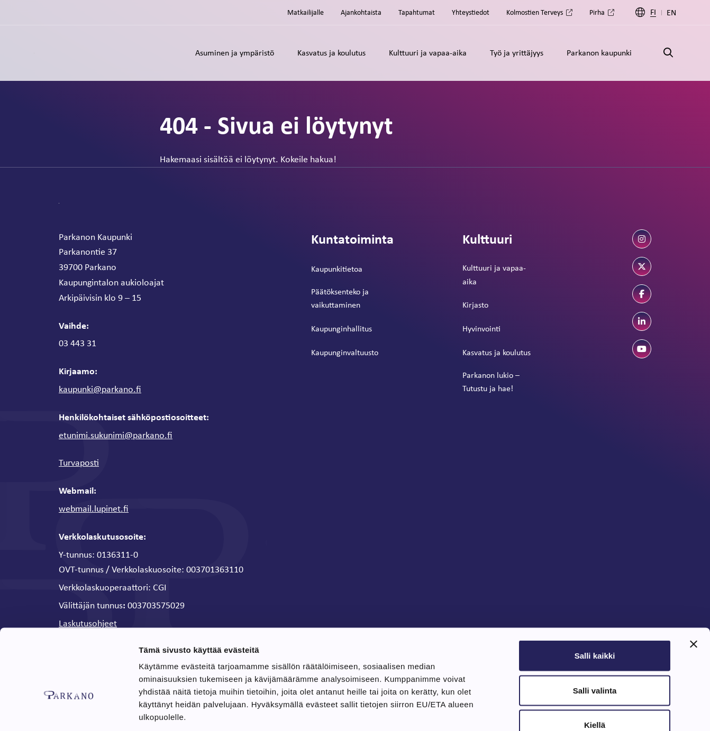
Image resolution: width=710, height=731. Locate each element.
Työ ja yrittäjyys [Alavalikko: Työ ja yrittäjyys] (516, 52)
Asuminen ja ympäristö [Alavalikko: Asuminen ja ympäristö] (234, 52)
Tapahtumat (416, 12)
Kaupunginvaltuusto (344, 352)
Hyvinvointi (481, 328)
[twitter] (641, 266)
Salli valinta (595, 627)
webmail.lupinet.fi (94, 508)
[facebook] (641, 293)
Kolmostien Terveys (534, 12)
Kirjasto (475, 304)
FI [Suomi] (653, 12)
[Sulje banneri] (693, 581)
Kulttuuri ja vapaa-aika (494, 274)
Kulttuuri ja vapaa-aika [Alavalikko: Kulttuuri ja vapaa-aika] (428, 52)
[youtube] (641, 348)
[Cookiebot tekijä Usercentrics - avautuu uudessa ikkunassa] (68, 710)
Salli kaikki (595, 592)
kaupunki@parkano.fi (100, 389)
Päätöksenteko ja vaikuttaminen (340, 298)
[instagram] (641, 238)
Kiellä (594, 661)
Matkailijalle (305, 12)
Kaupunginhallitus (341, 328)
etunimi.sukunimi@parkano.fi (115, 435)
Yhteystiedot (470, 12)
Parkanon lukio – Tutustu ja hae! (491, 381)
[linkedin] (641, 321)
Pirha (597, 12)
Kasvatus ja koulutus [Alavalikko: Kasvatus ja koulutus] (331, 52)
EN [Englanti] (671, 12)
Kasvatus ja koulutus (496, 352)
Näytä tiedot (566, 710)
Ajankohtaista (361, 12)
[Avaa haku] (668, 53)
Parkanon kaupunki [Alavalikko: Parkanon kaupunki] (599, 52)
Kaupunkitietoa (336, 268)
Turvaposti (79, 462)
